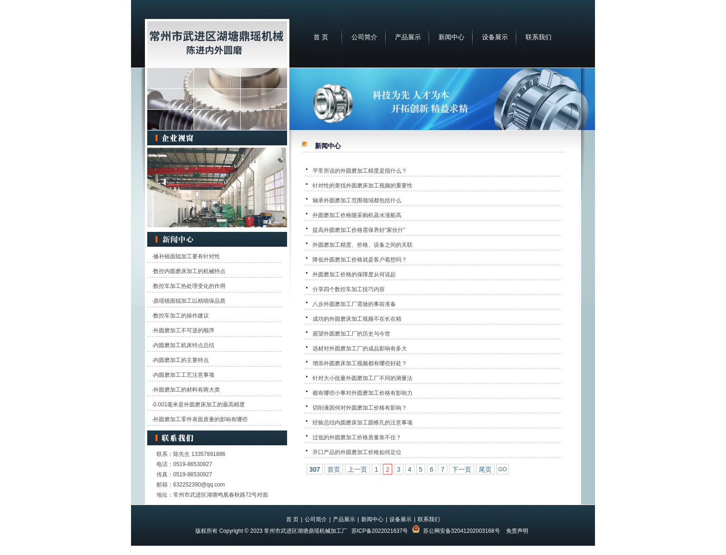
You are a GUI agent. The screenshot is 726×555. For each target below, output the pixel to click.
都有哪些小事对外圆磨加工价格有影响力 (363, 393)
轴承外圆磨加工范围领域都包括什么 (357, 200)
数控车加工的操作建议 (181, 315)
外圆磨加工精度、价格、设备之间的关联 (363, 245)
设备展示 (495, 37)
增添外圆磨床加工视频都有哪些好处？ (360, 363)
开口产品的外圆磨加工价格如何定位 (357, 452)
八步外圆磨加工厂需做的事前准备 (354, 304)
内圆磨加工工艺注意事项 (183, 375)
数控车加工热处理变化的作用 (189, 286)
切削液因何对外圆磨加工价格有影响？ (360, 408)
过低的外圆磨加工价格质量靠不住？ (357, 437)
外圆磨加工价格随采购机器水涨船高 (357, 215)
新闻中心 (451, 37)
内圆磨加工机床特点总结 (183, 345)
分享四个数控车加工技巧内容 (349, 289)
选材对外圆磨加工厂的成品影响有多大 (360, 348)
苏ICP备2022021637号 (379, 531)
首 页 (320, 37)
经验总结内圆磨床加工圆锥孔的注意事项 (363, 422)
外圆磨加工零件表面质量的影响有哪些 (200, 419)
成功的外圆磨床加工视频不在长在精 (357, 319)
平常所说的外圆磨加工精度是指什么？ (360, 171)
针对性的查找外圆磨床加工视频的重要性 (363, 185)
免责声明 (517, 531)
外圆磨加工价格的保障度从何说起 (354, 274)
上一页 (357, 469)
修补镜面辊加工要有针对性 (186, 256)
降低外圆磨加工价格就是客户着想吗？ (360, 259)
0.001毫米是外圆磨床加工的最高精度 (199, 404)
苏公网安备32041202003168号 (461, 531)
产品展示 (408, 37)
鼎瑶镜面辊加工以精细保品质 (189, 301)
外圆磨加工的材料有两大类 (186, 390)
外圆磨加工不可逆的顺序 (183, 330)
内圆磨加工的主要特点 (181, 360)
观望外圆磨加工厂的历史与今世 (351, 334)
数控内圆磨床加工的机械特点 (189, 271)
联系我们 (538, 37)
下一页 (461, 469)
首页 (333, 469)
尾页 (485, 469)
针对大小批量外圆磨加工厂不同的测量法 (363, 378)
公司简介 (364, 37)
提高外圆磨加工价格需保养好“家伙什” (359, 230)
